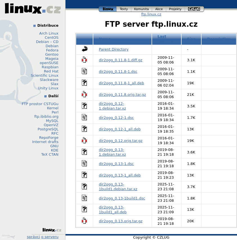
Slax (54, 84)
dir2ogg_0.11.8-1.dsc (118, 71)
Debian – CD (47, 42)
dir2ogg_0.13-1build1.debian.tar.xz (118, 186)
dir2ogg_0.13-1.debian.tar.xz (112, 152)
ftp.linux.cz (151, 14)
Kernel (52, 108)
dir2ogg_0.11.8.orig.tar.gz (122, 94)
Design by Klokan (8, 237)
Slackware (49, 80)
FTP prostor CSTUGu (40, 104)
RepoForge (48, 137)
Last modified (166, 38)
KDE (54, 150)
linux (108, 9)
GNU (54, 146)
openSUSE (49, 63)
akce (159, 9)
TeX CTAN (49, 154)
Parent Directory (114, 49)
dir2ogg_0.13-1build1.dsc (122, 198)
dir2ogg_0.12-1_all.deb (120, 129)
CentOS (51, 37)
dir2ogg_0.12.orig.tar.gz (121, 141)
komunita (141, 9)
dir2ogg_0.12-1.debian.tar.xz (112, 105)
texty (124, 9)
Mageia (51, 58)
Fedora (52, 50)
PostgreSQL (48, 129)
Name (105, 39)
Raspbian (50, 67)
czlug (194, 9)
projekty (175, 9)
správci (33, 237)
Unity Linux (48, 88)
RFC (54, 133)
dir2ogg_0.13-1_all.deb (120, 175)
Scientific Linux (44, 75)
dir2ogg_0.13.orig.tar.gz (121, 221)
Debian (52, 46)
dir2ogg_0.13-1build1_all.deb (113, 209)
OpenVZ (51, 125)
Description (219, 39)
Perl (55, 112)
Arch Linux (49, 33)
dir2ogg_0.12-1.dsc (116, 118)
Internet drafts (45, 142)
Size (191, 39)
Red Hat (51, 71)
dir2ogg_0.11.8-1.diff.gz (121, 60)
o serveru (49, 237)
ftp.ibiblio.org (46, 116)
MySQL (52, 121)
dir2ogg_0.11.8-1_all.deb (121, 83)
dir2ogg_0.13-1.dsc (116, 164)
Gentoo (51, 54)
